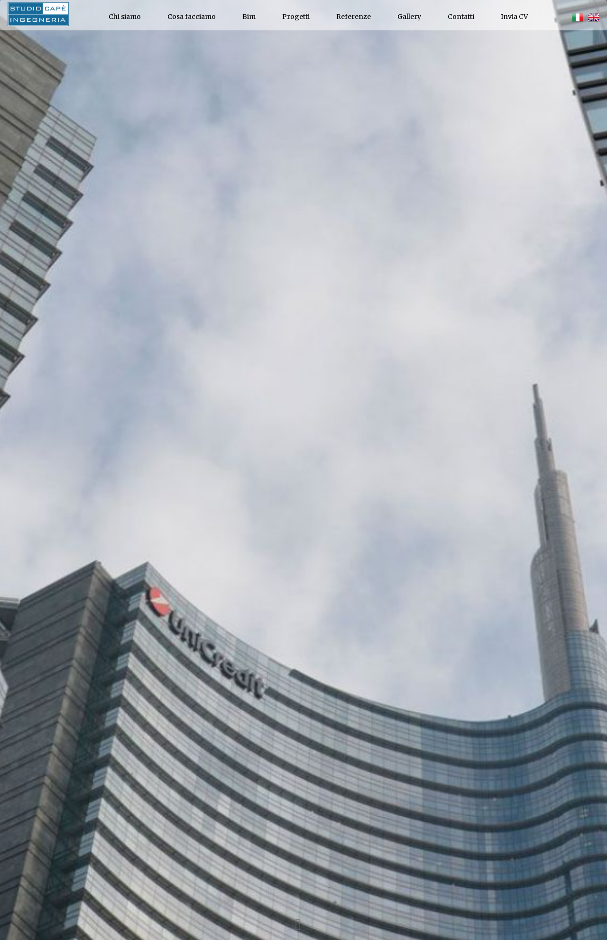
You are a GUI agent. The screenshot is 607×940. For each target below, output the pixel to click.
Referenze (353, 16)
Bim (249, 16)
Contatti (461, 16)
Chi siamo (125, 16)
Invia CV (514, 16)
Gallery (409, 16)
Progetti (296, 16)
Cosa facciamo (191, 16)
